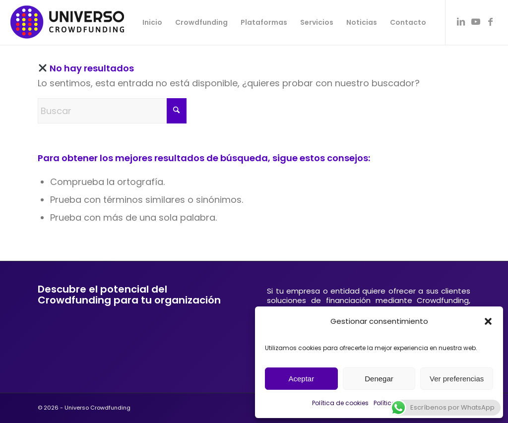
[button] (488, 321)
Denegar (379, 378)
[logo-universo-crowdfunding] (67, 22)
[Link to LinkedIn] (460, 21)
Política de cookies (340, 403)
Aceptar (301, 378)
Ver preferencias (457, 378)
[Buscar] (112, 110)
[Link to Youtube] (475, 21)
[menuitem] (152, 22)
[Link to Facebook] (490, 21)
